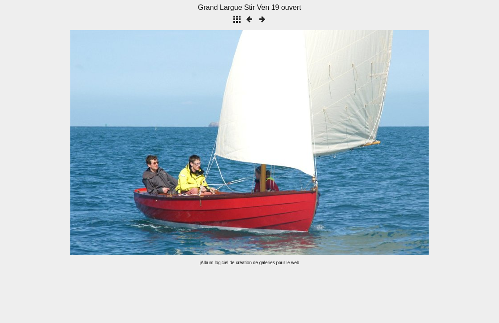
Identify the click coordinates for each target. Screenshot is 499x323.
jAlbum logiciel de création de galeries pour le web (249, 262)
